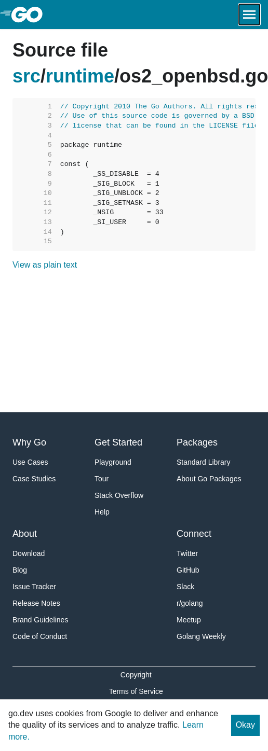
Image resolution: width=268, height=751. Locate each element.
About (24, 534)
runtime (80, 76)
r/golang (190, 603)
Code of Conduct (39, 636)
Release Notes (36, 603)
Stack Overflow (119, 495)
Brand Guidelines (40, 620)
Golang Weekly (201, 636)
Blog (19, 570)
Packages (197, 442)
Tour (102, 479)
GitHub (188, 570)
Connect (194, 534)
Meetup (189, 620)
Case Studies (34, 479)
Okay (245, 724)
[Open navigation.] (249, 14)
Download (28, 553)
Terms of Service (136, 691)
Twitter (187, 553)
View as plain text (44, 264)
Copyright (136, 675)
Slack (185, 586)
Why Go (29, 442)
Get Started (118, 442)
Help (102, 512)
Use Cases (30, 462)
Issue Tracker (34, 586)
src (26, 76)
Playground (113, 462)
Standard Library (204, 462)
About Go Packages (209, 479)
